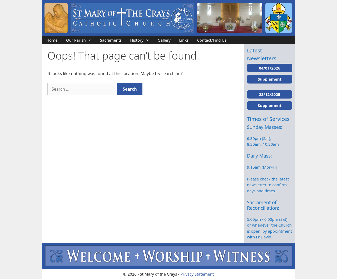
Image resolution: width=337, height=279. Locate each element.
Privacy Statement (197, 274)
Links (184, 40)
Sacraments (111, 40)
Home (52, 40)
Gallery (164, 40)
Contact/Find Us (211, 40)
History (141, 40)
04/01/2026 (269, 68)
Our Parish (81, 40)
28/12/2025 (269, 94)
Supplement (269, 79)
